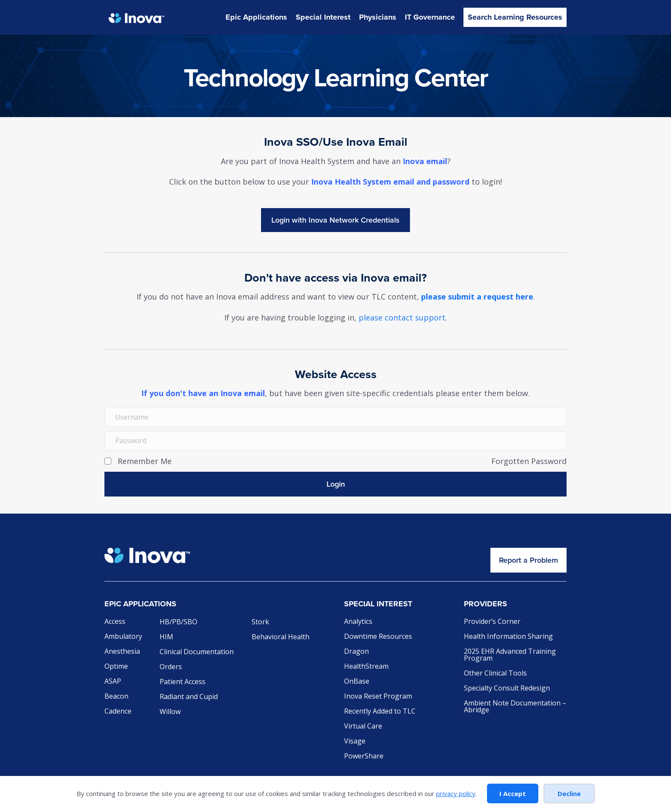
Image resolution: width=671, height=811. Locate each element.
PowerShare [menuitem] (363, 756)
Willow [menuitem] (170, 712)
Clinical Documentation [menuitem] (197, 652)
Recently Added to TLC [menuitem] (380, 712)
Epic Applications (256, 17)
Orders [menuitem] (171, 667)
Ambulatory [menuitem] (123, 637)
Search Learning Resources (515, 17)
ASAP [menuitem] (112, 682)
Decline (569, 793)
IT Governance (430, 17)
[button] (335, 484)
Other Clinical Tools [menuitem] (495, 674)
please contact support (402, 317)
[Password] (335, 440)
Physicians (377, 17)
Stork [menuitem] (260, 622)
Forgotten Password (529, 461)
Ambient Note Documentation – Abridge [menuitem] (515, 706)
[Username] (335, 417)
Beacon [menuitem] (116, 697)
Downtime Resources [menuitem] (378, 637)
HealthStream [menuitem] (366, 667)
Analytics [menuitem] (358, 622)
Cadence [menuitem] (117, 712)
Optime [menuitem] (116, 667)
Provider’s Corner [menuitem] (492, 622)
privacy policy (455, 793)
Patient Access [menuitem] (182, 682)
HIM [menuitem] (166, 637)
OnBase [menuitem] (356, 682)
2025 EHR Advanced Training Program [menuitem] (510, 655)
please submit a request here (477, 296)
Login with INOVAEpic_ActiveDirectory (335, 220)
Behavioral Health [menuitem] (280, 637)
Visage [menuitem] (354, 742)
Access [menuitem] (114, 622)
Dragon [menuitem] (356, 652)
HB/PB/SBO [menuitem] (178, 622)
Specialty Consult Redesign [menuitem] (507, 689)
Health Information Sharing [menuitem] (508, 637)
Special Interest (323, 17)
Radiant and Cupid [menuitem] (189, 697)
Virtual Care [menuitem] (363, 727)
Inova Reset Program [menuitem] (378, 697)
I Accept (512, 793)
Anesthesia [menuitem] (122, 652)
